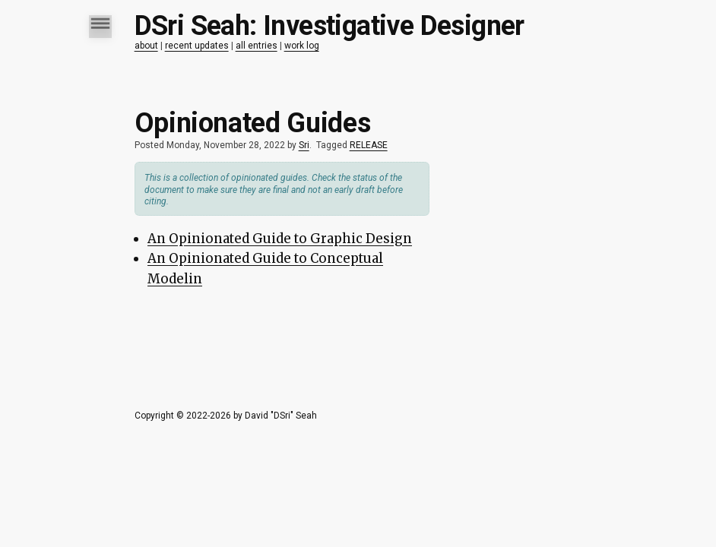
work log (301, 45)
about (146, 45)
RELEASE (369, 145)
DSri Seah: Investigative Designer (329, 26)
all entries (256, 45)
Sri (304, 145)
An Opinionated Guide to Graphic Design (279, 238)
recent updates (197, 45)
